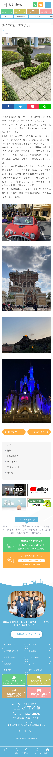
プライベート (7, 31)
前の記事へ (14, 432)
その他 (10, 472)
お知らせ (32, 644)
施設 (6, 16)
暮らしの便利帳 (35, 670)
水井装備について (11, 651)
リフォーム (36, 16)
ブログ (31, 664)
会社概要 (32, 651)
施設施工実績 (9, 657)
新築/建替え (20, 16)
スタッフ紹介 (34, 657)
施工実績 (7, 664)
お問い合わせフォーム (26, 634)
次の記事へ (39, 432)
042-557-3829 (26, 714)
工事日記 (7, 670)
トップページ (9, 644)
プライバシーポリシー (26, 731)
